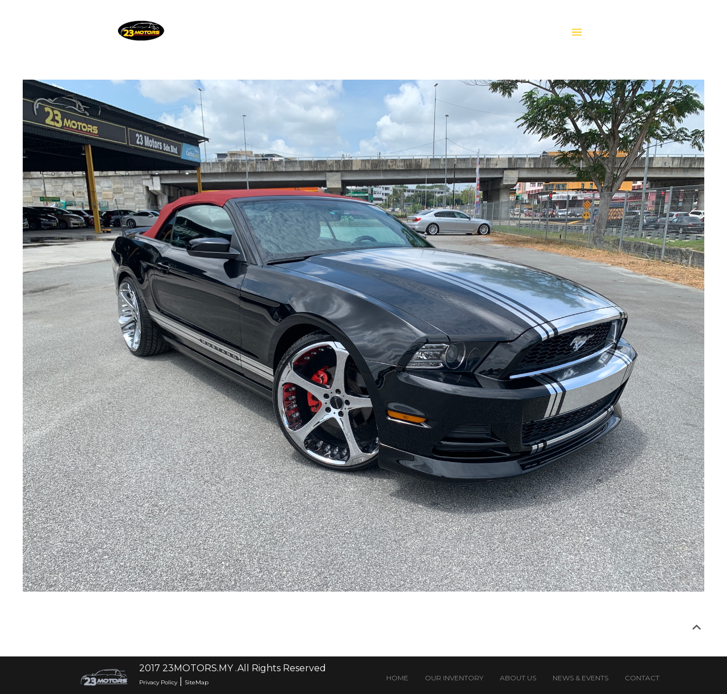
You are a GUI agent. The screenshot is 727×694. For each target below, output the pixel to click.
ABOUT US (518, 678)
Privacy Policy (158, 682)
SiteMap (196, 682)
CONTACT (642, 678)
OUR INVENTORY (454, 678)
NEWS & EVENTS (580, 678)
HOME (397, 678)
